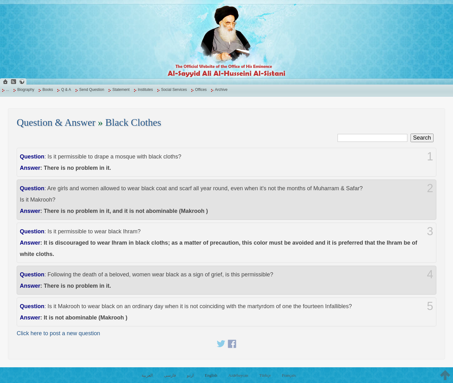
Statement (121, 89)
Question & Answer (56, 122)
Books (47, 89)
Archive (221, 89)
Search (422, 138)
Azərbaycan (238, 375)
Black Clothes (133, 122)
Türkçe (265, 375)
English (211, 375)
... (7, 89)
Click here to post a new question (58, 333)
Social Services (174, 89)
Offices (201, 89)
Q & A (66, 89)
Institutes (145, 89)
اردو (190, 375)
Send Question (91, 89)
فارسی (170, 375)
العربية (147, 375)
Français (289, 375)
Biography (25, 89)
